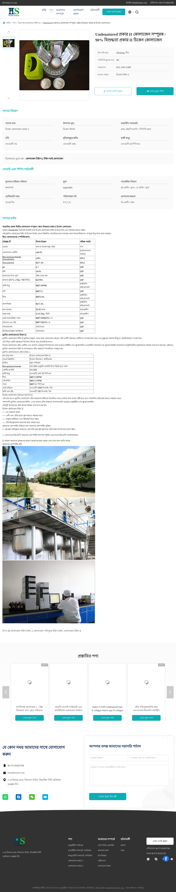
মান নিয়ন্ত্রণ (102, 856)
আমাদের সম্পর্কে (60, 12)
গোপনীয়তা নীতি (38, 888)
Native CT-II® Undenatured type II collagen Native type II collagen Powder (107, 710)
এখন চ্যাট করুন (114, 11)
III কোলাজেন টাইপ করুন (19, 631)
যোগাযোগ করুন (78, 12)
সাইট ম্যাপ (102, 861)
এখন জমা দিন (108, 796)
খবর (122, 850)
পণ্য (51, 10)
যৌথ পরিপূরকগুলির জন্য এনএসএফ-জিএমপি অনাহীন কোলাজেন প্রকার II (146, 710)
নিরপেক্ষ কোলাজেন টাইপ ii (29, 23)
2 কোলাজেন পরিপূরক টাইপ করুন (47, 631)
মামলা (123, 845)
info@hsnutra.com (16, 773)
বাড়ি (44, 10)
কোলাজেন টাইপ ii (72, 631)
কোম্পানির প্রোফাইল (106, 845)
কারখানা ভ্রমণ (103, 850)
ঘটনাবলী (95, 10)
